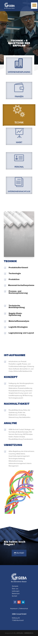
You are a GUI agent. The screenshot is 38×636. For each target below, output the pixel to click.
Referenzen (16, 593)
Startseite (15, 586)
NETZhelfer (20, 633)
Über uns (15, 589)
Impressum (14, 608)
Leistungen (15, 591)
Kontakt (20, 553)
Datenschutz (23, 608)
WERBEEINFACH (28, 633)
